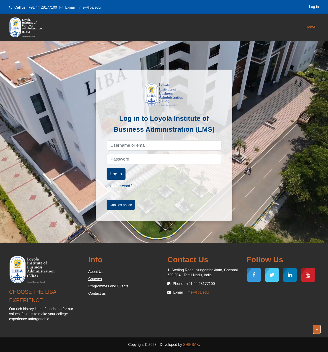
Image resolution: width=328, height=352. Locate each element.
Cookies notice (121, 205)
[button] (317, 329)
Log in (314, 7)
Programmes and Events (108, 286)
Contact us (97, 293)
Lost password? (119, 186)
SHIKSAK (191, 345)
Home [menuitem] (310, 27)
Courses (95, 279)
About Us (95, 272)
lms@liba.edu (90, 7)
